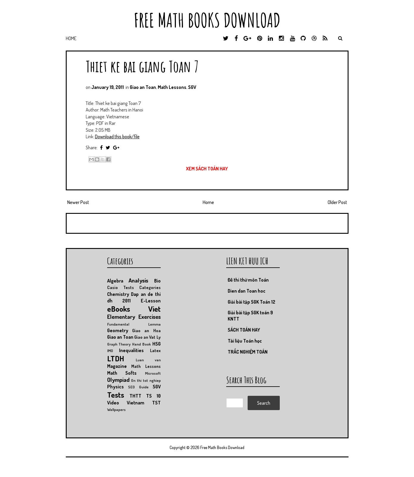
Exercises (149, 316)
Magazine (117, 366)
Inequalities (131, 350)
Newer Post (78, 202)
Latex (155, 350)
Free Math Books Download (207, 20)
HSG (156, 344)
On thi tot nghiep (145, 380)
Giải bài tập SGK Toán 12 (251, 302)
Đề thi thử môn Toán (248, 280)
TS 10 (153, 396)
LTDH (115, 358)
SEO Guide (138, 387)
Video (113, 403)
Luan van (148, 359)
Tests (115, 394)
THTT (135, 396)
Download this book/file (117, 136)
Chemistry (118, 294)
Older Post (337, 202)
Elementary (121, 316)
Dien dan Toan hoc (246, 291)
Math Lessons (172, 87)
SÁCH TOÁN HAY (244, 330)
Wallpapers (116, 409)
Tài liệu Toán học (245, 341)
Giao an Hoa (146, 330)
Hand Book (141, 344)
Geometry (117, 330)
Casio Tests (120, 287)
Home (71, 38)
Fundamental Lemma (134, 324)
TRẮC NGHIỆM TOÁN (248, 352)
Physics (115, 387)
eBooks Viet (134, 308)
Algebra (115, 281)
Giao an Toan (143, 87)
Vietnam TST (144, 403)
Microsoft (153, 373)
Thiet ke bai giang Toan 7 (142, 66)
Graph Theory (119, 344)
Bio (157, 281)
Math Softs (122, 373)
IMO (110, 350)
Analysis (138, 280)
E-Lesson (151, 301)
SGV (192, 87)
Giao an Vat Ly (147, 337)
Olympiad (118, 379)
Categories (150, 287)
